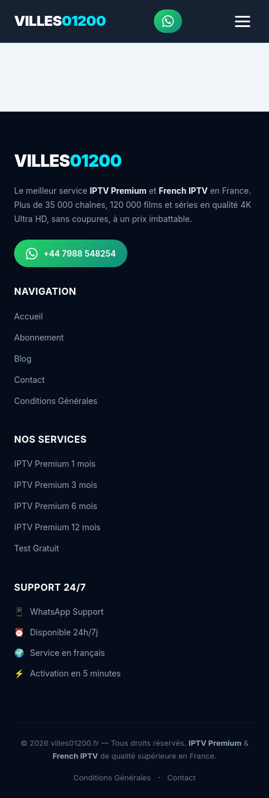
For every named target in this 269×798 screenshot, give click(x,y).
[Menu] (242, 21)
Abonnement (39, 337)
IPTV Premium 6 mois (55, 506)
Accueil (28, 316)
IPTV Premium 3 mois (55, 485)
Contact (29, 380)
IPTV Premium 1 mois (55, 464)
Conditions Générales (55, 401)
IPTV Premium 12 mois (57, 527)
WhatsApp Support (66, 612)
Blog (23, 358)
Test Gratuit (36, 548)
